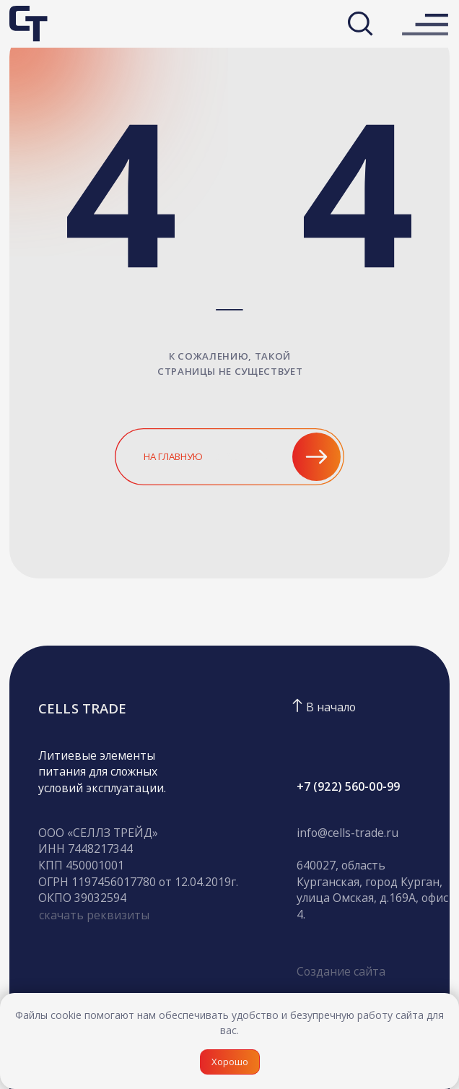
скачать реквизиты (94, 915)
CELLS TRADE (82, 708)
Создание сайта (341, 971)
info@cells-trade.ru (347, 833)
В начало (331, 707)
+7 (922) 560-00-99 (348, 786)
